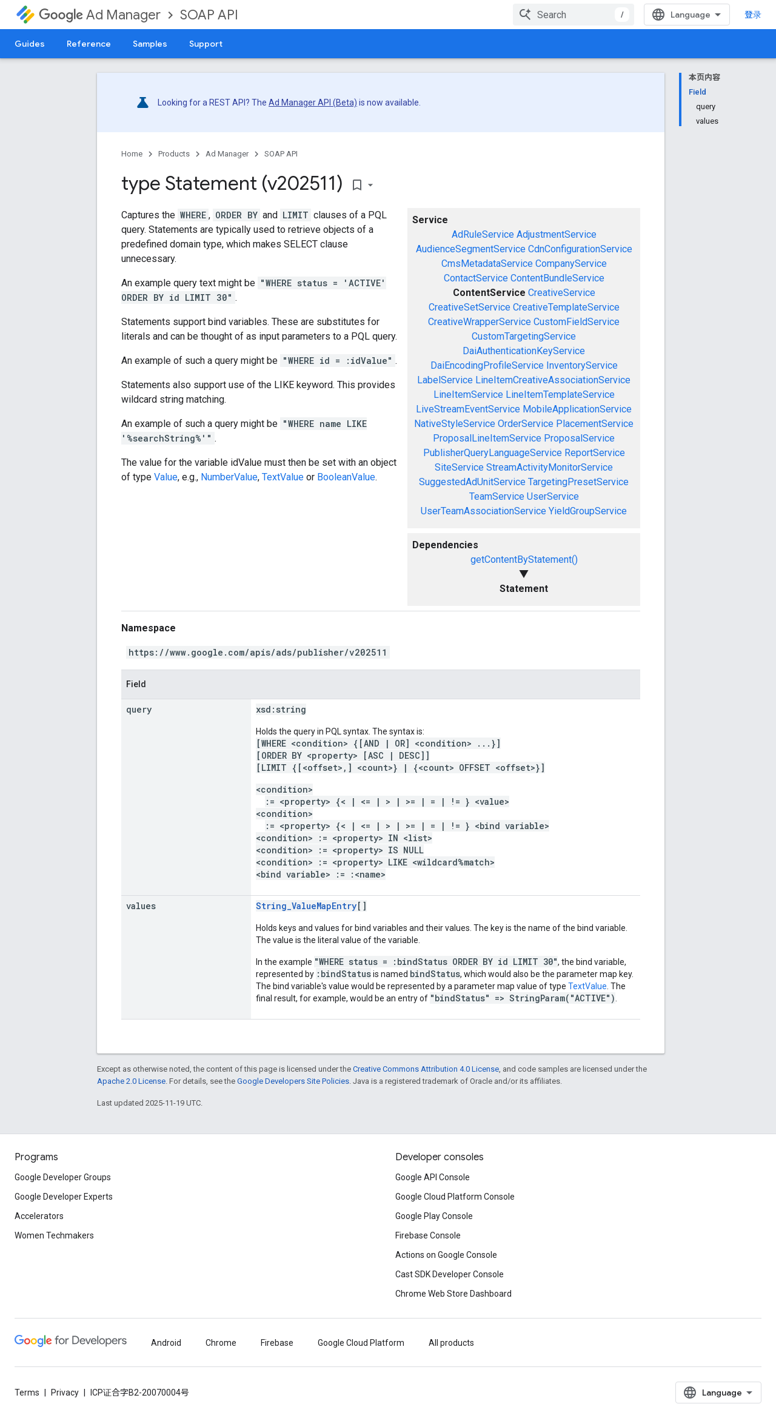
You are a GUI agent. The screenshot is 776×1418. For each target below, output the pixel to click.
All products (451, 1343)
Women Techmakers (54, 1235)
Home (131, 153)
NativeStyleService (454, 423)
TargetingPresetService (578, 482)
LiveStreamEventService (468, 409)
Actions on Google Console (446, 1255)
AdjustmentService (557, 234)
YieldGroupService (588, 511)
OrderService (526, 423)
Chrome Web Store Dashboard (453, 1294)
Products (174, 153)
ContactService (476, 278)
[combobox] (573, 14)
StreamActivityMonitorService (549, 467)
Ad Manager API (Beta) (313, 102)
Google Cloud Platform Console (455, 1196)
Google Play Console (434, 1216)
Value (166, 477)
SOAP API (209, 15)
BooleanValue (346, 477)
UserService (553, 496)
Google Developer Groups (63, 1177)
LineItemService (468, 394)
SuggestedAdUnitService (472, 482)
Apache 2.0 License (131, 1081)
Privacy (65, 1392)
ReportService (594, 453)
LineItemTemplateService (560, 394)
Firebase (277, 1343)
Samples (150, 43)
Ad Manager (100, 15)
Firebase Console (428, 1235)
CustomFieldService (577, 322)
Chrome (221, 1343)
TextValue (283, 477)
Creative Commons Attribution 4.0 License (426, 1069)
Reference (89, 43)
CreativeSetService (469, 307)
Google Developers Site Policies (293, 1081)
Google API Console (432, 1177)
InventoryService (582, 365)
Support (205, 43)
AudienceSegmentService (471, 249)
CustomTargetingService (524, 336)
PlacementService (595, 423)
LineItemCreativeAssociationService (552, 380)
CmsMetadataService (487, 263)
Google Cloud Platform (361, 1343)
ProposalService (579, 438)
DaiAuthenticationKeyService (524, 351)
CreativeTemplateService (566, 307)
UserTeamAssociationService (483, 511)
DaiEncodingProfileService (487, 365)
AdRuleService (483, 234)
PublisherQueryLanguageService (492, 453)
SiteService (459, 467)
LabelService (445, 380)
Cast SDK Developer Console (449, 1274)
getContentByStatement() (524, 559)
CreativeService (561, 292)
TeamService (496, 496)
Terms (27, 1392)
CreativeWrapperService (479, 322)
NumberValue (229, 477)
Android (166, 1343)
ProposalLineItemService (487, 438)
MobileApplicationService (577, 409)
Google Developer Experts (64, 1196)
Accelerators (39, 1216)
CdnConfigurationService (580, 249)
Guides (30, 43)
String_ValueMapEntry (306, 906)
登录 (752, 14)
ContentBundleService (557, 278)
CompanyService (571, 263)
